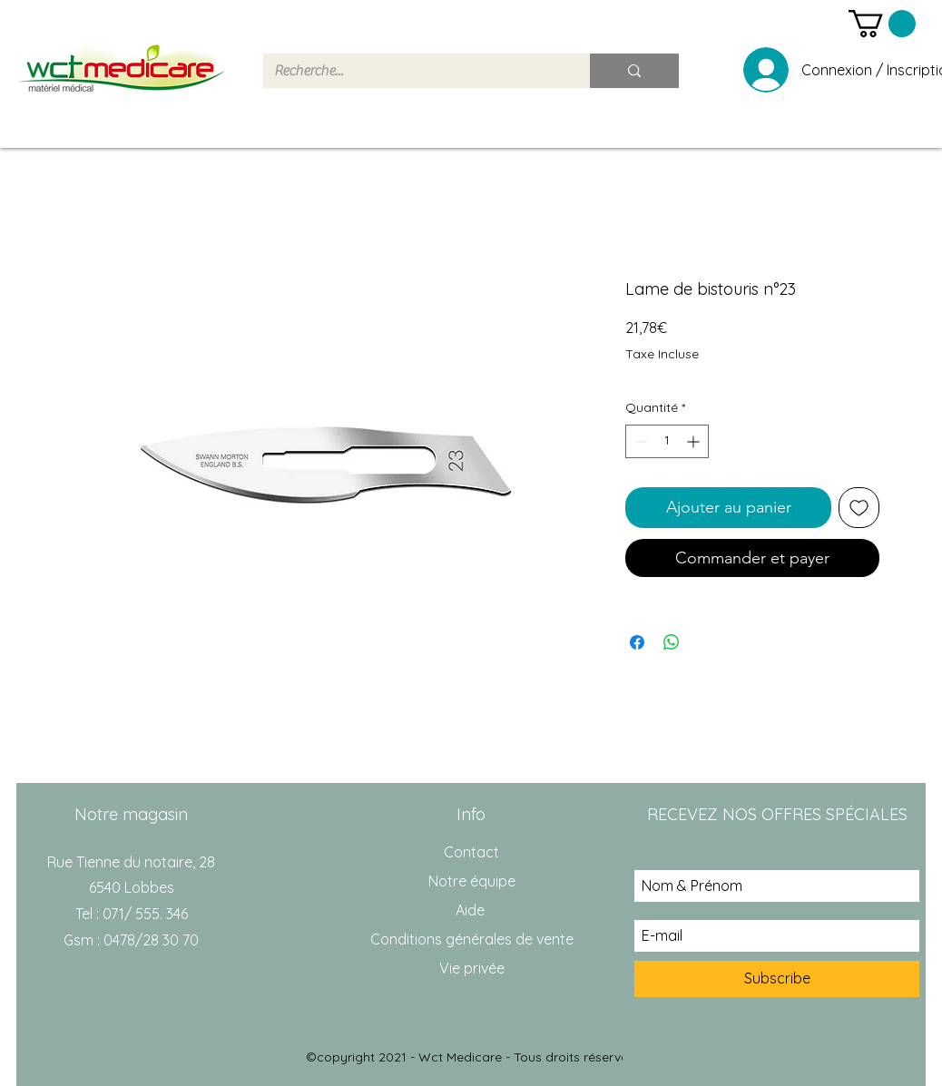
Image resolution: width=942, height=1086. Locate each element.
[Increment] (694, 441)
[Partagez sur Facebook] (637, 642)
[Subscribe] (776, 979)
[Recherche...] (413, 71)
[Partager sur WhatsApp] (671, 642)
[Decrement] (639, 441)
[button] (882, 23)
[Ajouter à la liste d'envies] (859, 507)
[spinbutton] (667, 441)
